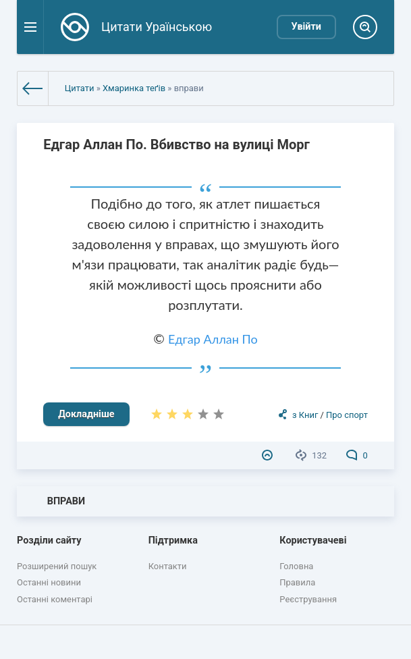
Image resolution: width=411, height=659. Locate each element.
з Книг (305, 415)
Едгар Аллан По (213, 339)
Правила (297, 582)
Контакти (167, 566)
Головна (296, 566)
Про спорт (347, 415)
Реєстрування (308, 599)
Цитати (79, 88)
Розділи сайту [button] (49, 540)
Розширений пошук (57, 566)
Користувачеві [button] (312, 540)
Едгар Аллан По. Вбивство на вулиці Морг (176, 144)
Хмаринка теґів (134, 88)
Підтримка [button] (173, 540)
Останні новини (49, 582)
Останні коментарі (54, 599)
